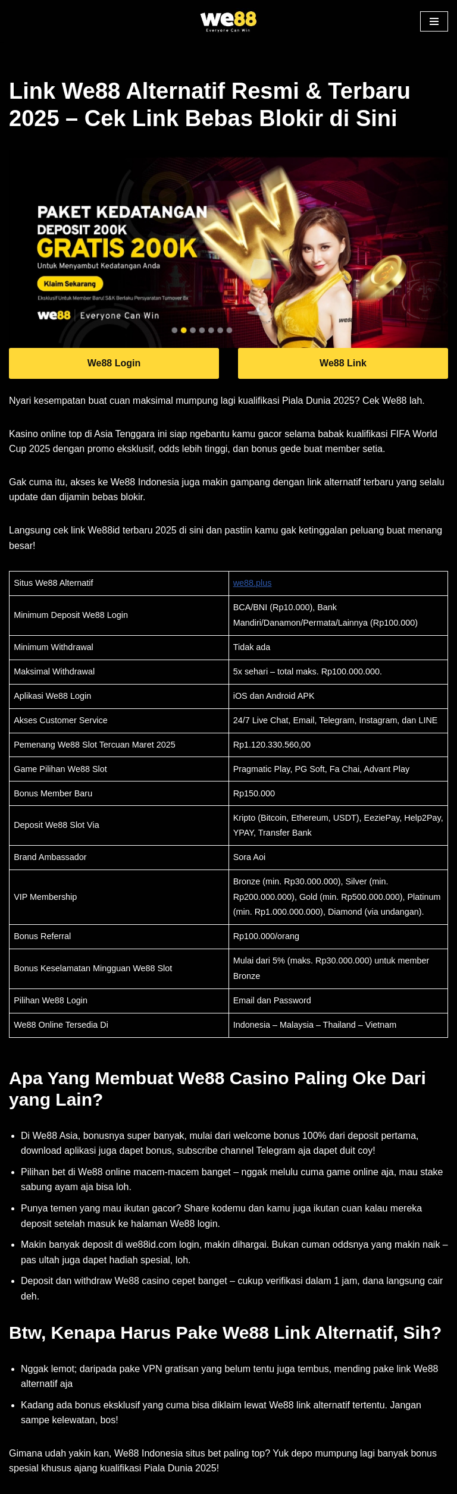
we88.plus (252, 583)
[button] (434, 21)
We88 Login (114, 363)
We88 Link (343, 363)
